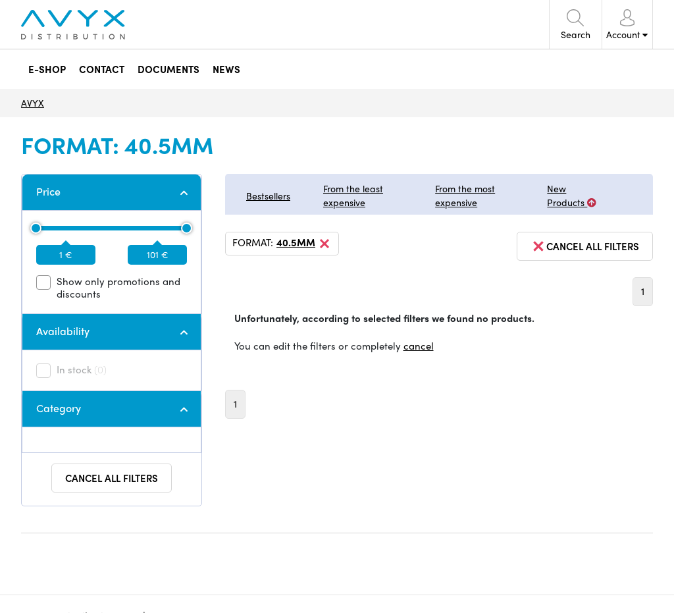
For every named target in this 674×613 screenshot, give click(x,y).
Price (48, 191)
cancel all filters (585, 246)
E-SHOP (46, 68)
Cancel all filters (111, 478)
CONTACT (101, 68)
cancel (418, 345)
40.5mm (304, 243)
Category (58, 407)
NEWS (226, 68)
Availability (63, 330)
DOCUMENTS (168, 68)
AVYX (32, 102)
